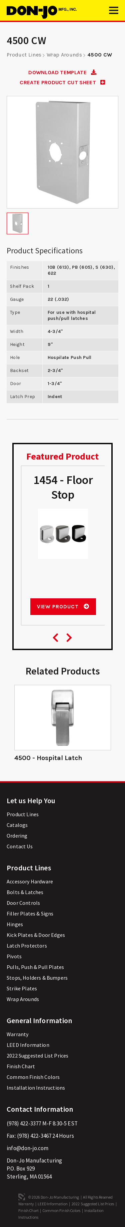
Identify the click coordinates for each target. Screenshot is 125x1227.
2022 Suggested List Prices (37, 1055)
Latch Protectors (27, 945)
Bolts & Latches (25, 892)
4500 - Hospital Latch (48, 758)
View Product (63, 606)
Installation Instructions (36, 1087)
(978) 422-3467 (34, 1135)
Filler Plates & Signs (30, 913)
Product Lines (24, 54)
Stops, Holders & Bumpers (37, 977)
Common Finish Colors (33, 1077)
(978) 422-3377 (24, 1123)
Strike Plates (22, 988)
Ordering (17, 835)
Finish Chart (21, 1066)
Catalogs (17, 825)
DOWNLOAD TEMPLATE (62, 72)
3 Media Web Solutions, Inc (21, 1197)
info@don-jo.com (28, 1148)
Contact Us (20, 846)
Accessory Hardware (30, 881)
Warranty (17, 1034)
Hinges (15, 924)
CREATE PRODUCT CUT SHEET (62, 82)
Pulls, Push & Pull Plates (35, 967)
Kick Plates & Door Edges (36, 935)
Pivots (14, 956)
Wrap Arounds (64, 54)
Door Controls (23, 902)
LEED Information (28, 1044)
